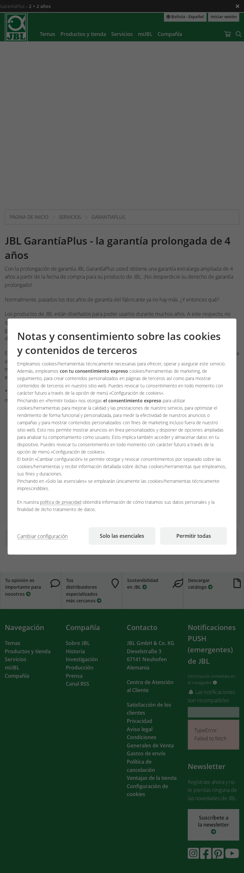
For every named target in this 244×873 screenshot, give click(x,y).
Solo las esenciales (122, 535)
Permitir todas (193, 535)
